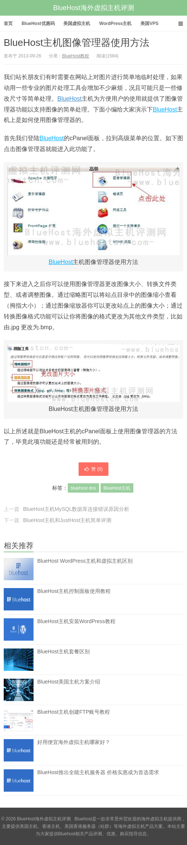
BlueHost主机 (117, 488)
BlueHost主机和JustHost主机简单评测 (67, 520)
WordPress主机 (115, 23)
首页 (8, 23)
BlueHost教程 (75, 56)
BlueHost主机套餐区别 (63, 651)
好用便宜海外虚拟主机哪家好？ (73, 742)
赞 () (93, 469)
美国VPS (149, 23)
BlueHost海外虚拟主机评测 (93, 8)
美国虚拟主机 (76, 23)
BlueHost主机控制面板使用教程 (74, 591)
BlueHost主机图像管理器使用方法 (77, 42)
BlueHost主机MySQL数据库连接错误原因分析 (76, 509)
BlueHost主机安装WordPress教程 (76, 621)
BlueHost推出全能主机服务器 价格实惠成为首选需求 (98, 772)
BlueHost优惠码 (38, 23)
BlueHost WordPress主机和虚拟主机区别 (85, 561)
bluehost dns (83, 488)
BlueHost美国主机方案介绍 (68, 682)
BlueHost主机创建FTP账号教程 (73, 712)
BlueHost (69, 98)
